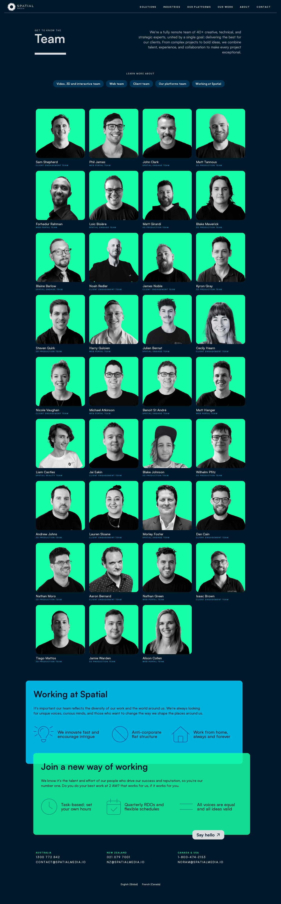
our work (225, 7)
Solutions (148, 7)
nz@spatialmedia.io (126, 862)
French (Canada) (151, 884)
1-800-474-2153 (192, 857)
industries (171, 7)
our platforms (199, 7)
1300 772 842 (48, 857)
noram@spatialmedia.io (200, 862)
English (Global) (129, 884)
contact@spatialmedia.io (61, 862)
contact (264, 7)
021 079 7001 (118, 857)
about (245, 7)
